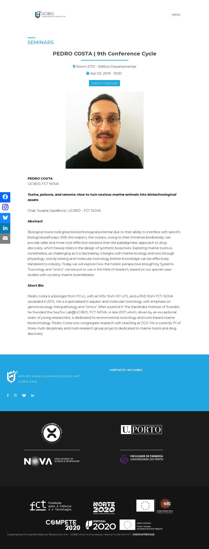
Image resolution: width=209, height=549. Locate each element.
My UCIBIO (134, 370)
